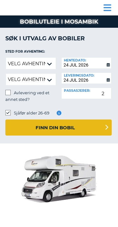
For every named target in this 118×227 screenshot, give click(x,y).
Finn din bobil (55, 128)
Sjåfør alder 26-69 (31, 112)
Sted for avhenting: (25, 51)
